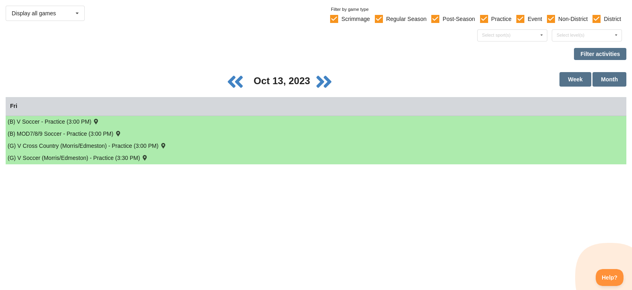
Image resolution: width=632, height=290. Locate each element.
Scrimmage (355, 19)
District (612, 19)
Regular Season (406, 19)
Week (575, 79)
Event (535, 19)
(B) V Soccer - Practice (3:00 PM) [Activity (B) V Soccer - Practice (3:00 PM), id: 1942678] (54, 121)
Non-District (573, 19)
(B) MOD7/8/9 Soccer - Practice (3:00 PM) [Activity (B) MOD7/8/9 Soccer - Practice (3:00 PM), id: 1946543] (65, 133)
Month (609, 79)
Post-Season (459, 19)
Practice (501, 19)
